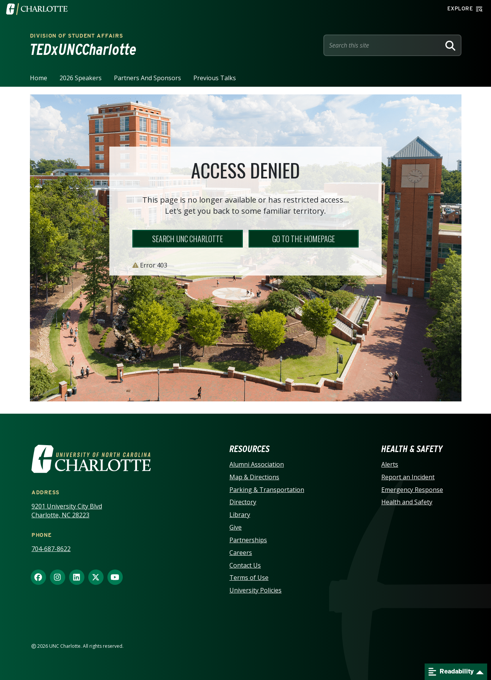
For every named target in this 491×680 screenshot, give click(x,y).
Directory (242, 502)
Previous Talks (214, 78)
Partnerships (248, 540)
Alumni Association (256, 464)
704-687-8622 (51, 549)
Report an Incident (408, 477)
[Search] (450, 45)
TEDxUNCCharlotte (83, 49)
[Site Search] (384, 45)
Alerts (389, 464)
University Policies (255, 590)
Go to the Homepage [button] (303, 238)
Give (235, 527)
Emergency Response (412, 489)
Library (239, 514)
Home (38, 78)
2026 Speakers (80, 78)
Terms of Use (249, 577)
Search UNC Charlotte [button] (187, 238)
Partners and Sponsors (147, 78)
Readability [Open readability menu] (451, 671)
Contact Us (245, 565)
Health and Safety (406, 502)
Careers (240, 552)
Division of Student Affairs (76, 36)
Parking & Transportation (266, 489)
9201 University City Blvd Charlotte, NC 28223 (66, 510)
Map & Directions (254, 477)
